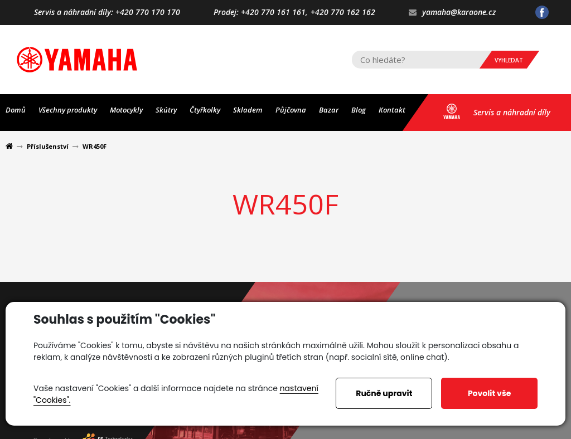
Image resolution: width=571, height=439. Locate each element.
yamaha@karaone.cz (452, 12)
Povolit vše (489, 393)
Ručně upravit (384, 393)
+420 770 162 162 (343, 12)
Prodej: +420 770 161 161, (261, 12)
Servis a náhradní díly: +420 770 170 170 (107, 12)
